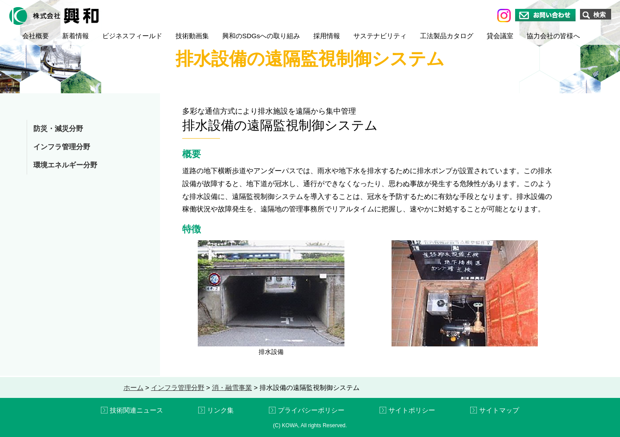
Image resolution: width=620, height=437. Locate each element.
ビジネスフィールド (132, 36)
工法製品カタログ (446, 36)
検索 (599, 14)
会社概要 (35, 36)
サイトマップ (499, 410)
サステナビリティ (380, 36)
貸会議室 (500, 36)
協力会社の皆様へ (553, 36)
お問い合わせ (545, 15)
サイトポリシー (411, 410)
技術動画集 (192, 36)
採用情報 (326, 36)
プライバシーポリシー (311, 410)
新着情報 (75, 36)
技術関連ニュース (136, 410)
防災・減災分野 (58, 128)
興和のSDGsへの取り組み (261, 36)
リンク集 (220, 410)
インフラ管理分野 (61, 147)
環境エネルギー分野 (65, 165)
